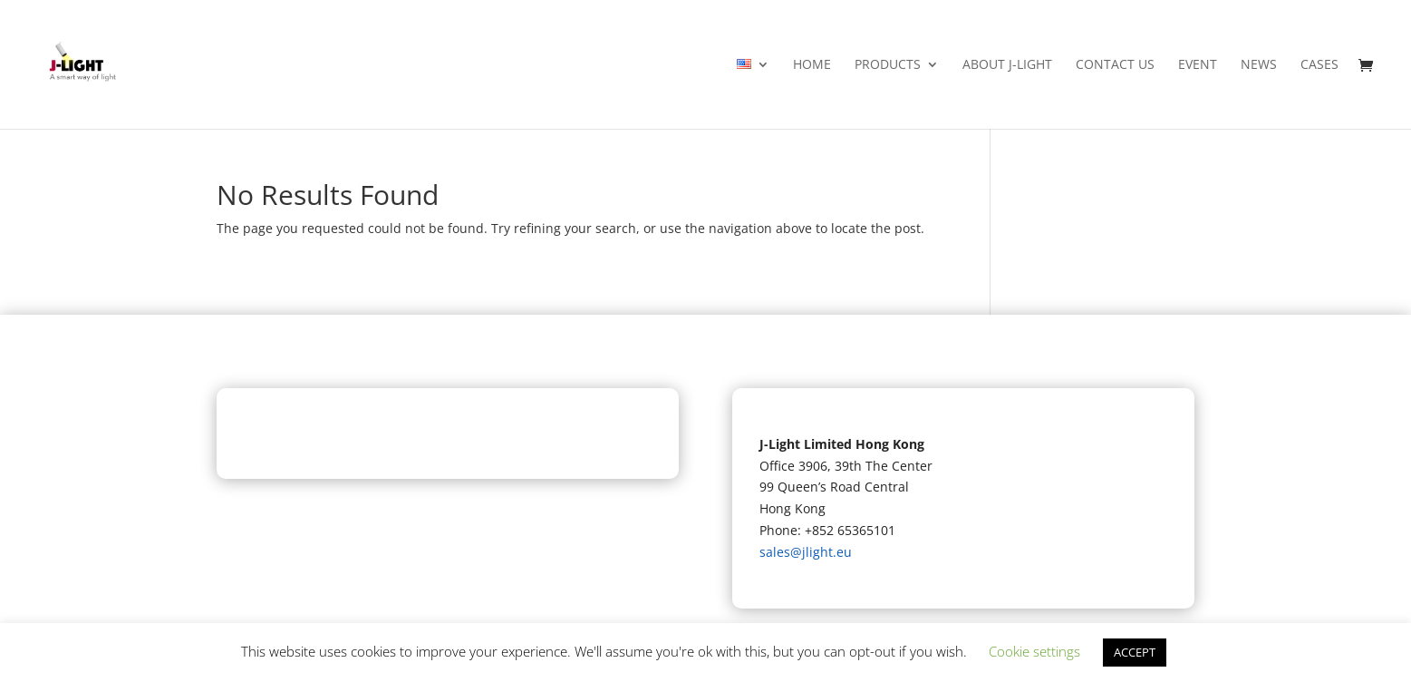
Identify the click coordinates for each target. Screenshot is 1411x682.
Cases (1319, 65)
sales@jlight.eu (805, 551)
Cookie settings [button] (1034, 651)
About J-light (1007, 65)
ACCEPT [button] (1134, 652)
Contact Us (1115, 65)
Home (812, 65)
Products (888, 65)
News (1259, 65)
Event (1197, 65)
